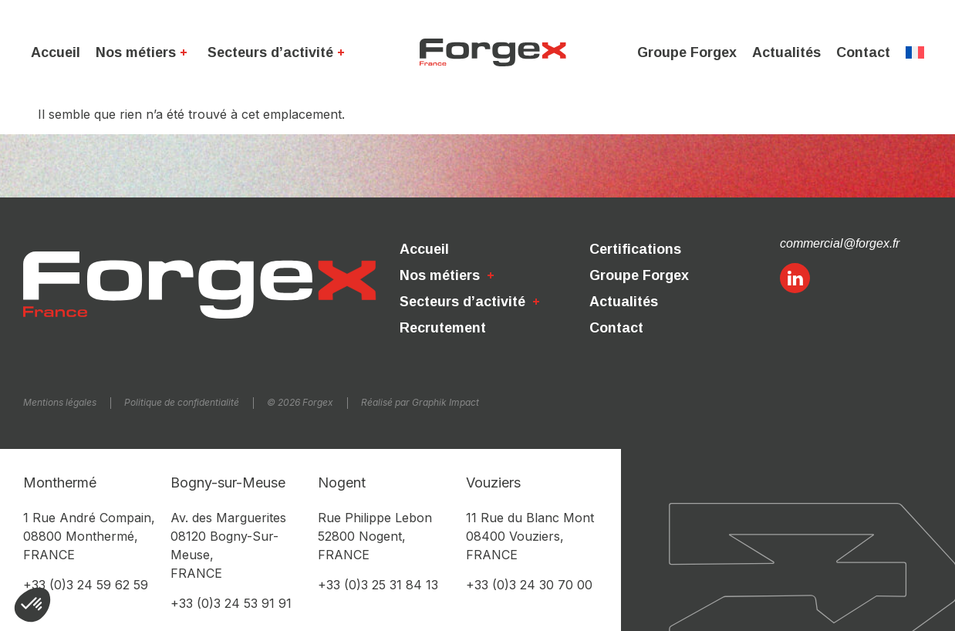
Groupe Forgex (687, 52)
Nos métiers (144, 53)
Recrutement (443, 328)
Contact (863, 52)
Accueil (55, 52)
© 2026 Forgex (300, 402)
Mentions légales (59, 402)
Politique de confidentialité (181, 402)
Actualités (786, 52)
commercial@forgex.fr (839, 243)
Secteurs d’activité (278, 53)
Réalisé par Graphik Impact (420, 402)
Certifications (635, 249)
